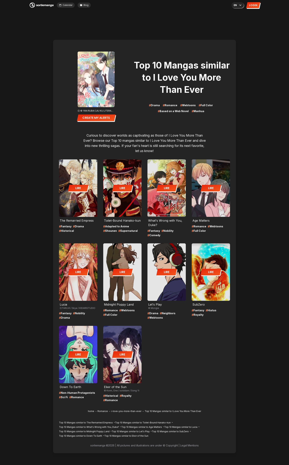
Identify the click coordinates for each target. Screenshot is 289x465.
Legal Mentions (189, 445)
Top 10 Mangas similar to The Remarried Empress (86, 422)
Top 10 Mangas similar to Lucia (180, 427)
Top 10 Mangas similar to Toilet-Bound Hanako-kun (143, 422)
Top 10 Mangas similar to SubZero (170, 431)
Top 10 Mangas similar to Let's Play (131, 431)
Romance (103, 411)
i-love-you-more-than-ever (126, 411)
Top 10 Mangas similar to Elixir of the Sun (126, 435)
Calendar (65, 5)
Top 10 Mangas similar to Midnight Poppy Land (84, 431)
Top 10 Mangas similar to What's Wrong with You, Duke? (89, 427)
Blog (84, 5)
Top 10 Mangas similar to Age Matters (141, 427)
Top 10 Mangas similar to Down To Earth (80, 435)
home (91, 411)
